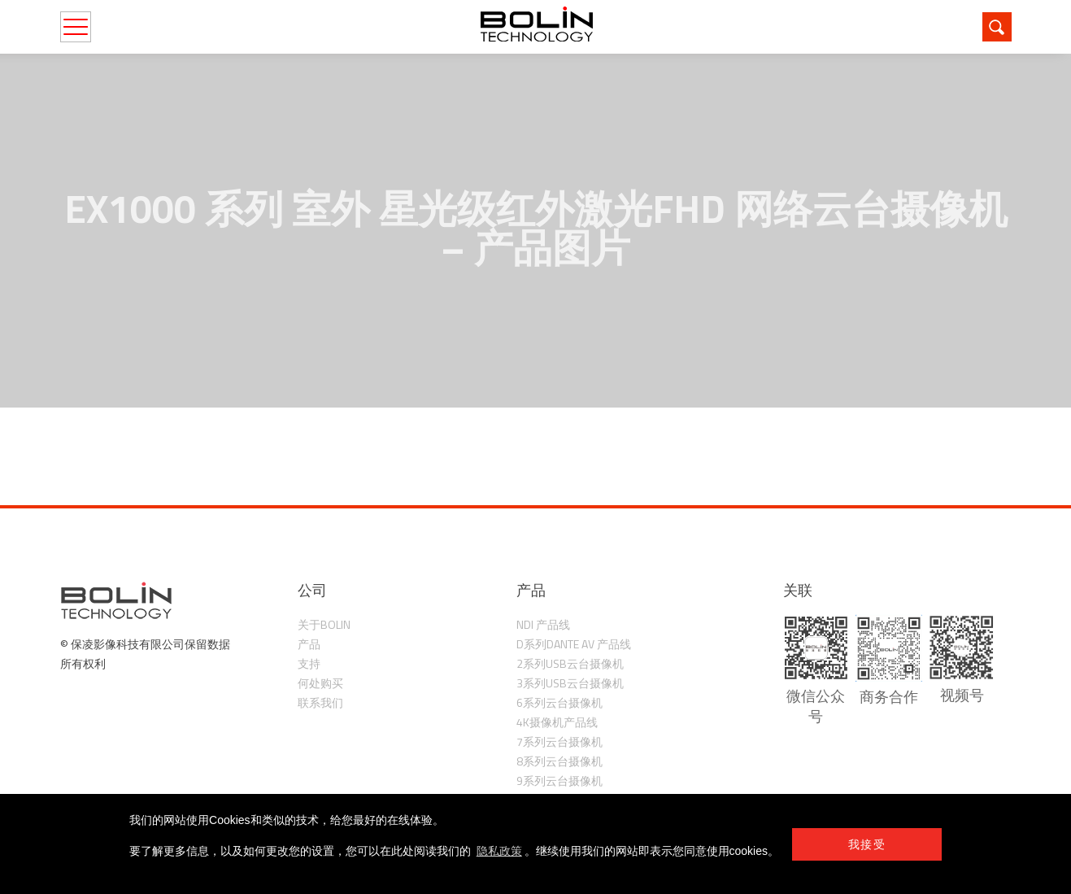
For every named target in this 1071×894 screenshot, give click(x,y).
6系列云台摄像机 (559, 702)
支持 (309, 663)
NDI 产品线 (543, 624)
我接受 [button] (867, 844)
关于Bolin (324, 624)
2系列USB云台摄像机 (570, 663)
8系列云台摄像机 (559, 761)
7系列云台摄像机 (559, 741)
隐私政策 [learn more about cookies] (499, 850)
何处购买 (320, 682)
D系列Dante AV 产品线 (573, 643)
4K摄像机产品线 (557, 721)
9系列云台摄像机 (559, 780)
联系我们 (320, 702)
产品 (309, 643)
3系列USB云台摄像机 (570, 682)
